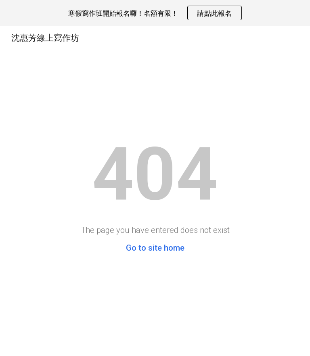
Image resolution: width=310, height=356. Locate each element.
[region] (155, 13)
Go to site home (155, 248)
